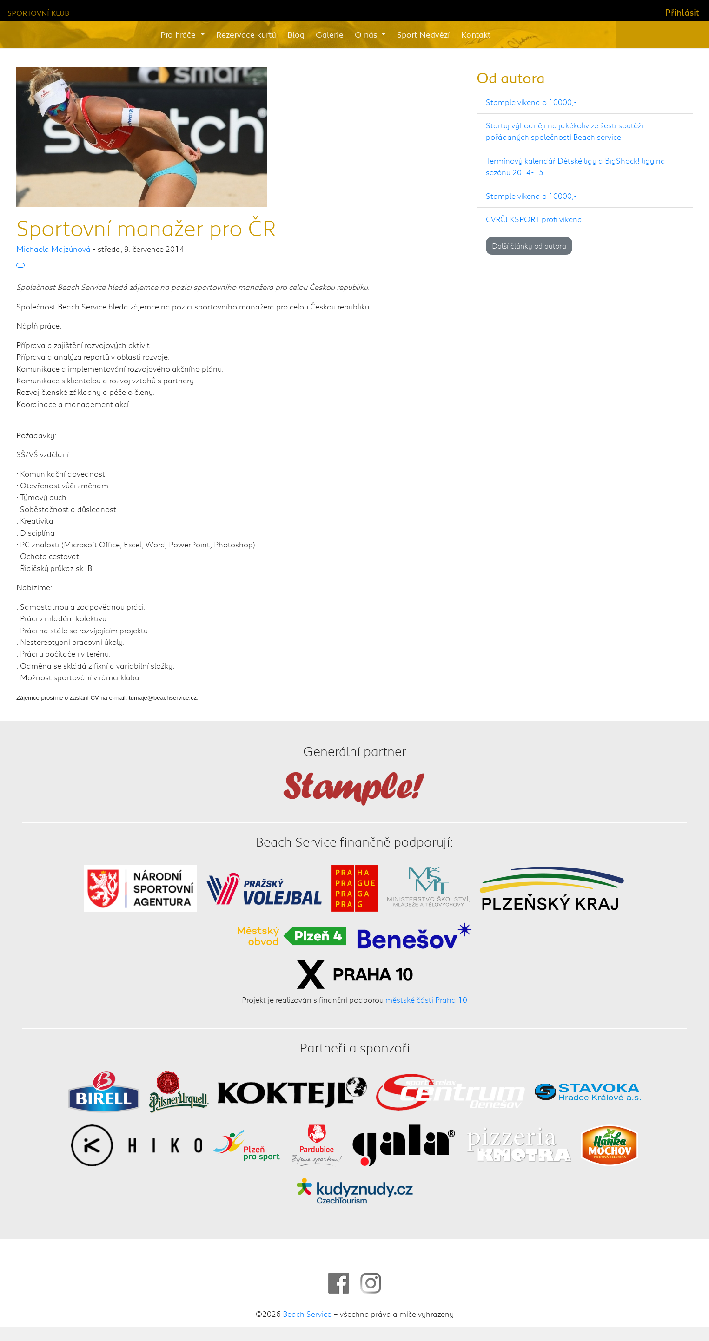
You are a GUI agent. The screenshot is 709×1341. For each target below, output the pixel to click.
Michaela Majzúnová (53, 248)
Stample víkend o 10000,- (531, 102)
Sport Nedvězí (423, 34)
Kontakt (475, 34)
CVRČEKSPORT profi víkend (534, 219)
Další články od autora (529, 245)
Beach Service (307, 1313)
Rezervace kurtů (246, 34)
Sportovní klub (38, 13)
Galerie (330, 34)
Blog (296, 34)
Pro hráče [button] (179, 34)
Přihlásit (682, 12)
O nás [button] (367, 34)
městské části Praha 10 (426, 999)
